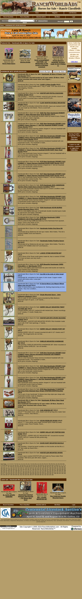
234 (45, 473)
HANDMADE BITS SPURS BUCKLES (15, 25)
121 (33, 468)
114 (16, 468)
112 (11, 468)
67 (54, 465)
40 (6, 465)
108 (2, 468)
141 (16, 469)
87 (24, 466)
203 (36, 472)
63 (47, 465)
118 (26, 468)
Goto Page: (4, 464)
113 (14, 468)
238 (55, 473)
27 (47, 464)
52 (27, 465)
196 (19, 472)
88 (26, 466)
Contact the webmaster (75, 507)
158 (57, 469)
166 (11, 470)
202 (33, 472)
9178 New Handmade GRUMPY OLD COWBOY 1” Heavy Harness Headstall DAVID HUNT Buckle (41, 162)
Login (73, 17)
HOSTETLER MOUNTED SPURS (51, 452)
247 (9, 474)
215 (65, 472)
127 (48, 468)
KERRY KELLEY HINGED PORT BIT (52, 329)
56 (34, 465)
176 (36, 470)
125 (43, 468)
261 (43, 474)
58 (38, 465)
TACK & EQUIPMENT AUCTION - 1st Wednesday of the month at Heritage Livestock (41, 63)
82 (15, 466)
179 (43, 470)
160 (62, 469)
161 (65, 469)
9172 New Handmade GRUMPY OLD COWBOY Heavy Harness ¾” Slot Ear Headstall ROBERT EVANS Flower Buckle (41, 379)
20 (35, 464)
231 (38, 473)
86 (22, 466)
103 (55, 466)
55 (33, 465)
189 (2, 472)
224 (21, 473)
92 (33, 466)
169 (19, 470)
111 (9, 468)
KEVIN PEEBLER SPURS (49, 420)
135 (2, 469)
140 (14, 469)
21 (37, 464)
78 (8, 466)
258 (36, 474)
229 (33, 473)
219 (9, 473)
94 (36, 466)
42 (10, 465)
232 (40, 473)
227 (28, 473)
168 (16, 470)
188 (65, 470)
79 (10, 466)
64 (49, 465)
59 (40, 465)
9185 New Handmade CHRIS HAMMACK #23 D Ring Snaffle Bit (39, 218)
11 (19, 464)
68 (56, 465)
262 (45, 474)
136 (4, 469)
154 (48, 469)
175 (33, 470)
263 (48, 474)
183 (53, 470)
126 (45, 468)
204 (38, 472)
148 (33, 469)
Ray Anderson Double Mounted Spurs (58, 497)
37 (1, 465)
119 (28, 468)
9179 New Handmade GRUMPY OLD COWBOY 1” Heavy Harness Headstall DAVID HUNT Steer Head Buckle (41, 149)
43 (11, 465)
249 (14, 474)
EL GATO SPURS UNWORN (9, 496)
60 (42, 465)
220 (11, 473)
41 (8, 465)
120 (31, 468)
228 (31, 473)
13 (23, 464)
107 (65, 466)
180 (45, 470)
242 (62, 473)
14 (24, 464)
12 (21, 464)
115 (19, 468)
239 (57, 473)
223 (19, 473)
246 (6, 474)
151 (40, 469)
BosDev (4, 528)
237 (53, 473)
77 (6, 466)
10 (17, 464)
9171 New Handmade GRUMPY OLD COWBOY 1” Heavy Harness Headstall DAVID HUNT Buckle (41, 367)
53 (29, 465)
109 (4, 468)
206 (43, 472)
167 (14, 470)
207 (45, 472)
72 (63, 465)
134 (65, 468)
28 (49, 464)
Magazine (54, 12)
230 (36, 473)
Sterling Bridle (25, 62)
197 (21, 472)
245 (4, 474)
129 (53, 468)
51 (26, 465)
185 (57, 470)
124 (40, 468)
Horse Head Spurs (8, 63)
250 (16, 474)
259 (38, 474)
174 (31, 470)
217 (4, 473)
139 (11, 469)
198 (23, 472)
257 (33, 474)
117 (23, 468)
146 (28, 469)
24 (42, 464)
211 (55, 472)
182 (50, 470)
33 (58, 464)
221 (14, 473)
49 (22, 465)
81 (13, 466)
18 (31, 464)
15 (26, 464)
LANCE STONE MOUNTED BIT (50, 253)
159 (60, 469)
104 (57, 466)
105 (60, 466)
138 (9, 469)
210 (53, 472)
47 (19, 465)
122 (36, 468)
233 (43, 473)
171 (23, 470)
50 (24, 465)
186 (60, 470)
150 (38, 469)
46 (17, 465)
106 (62, 466)
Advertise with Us (41, 17)
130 (55, 468)
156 (53, 469)
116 (21, 468)
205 (40, 472)
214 (62, 472)
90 (29, 466)
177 (38, 470)
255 (28, 474)
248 (11, 474)
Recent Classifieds (8, 17)
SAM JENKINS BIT (46, 410)
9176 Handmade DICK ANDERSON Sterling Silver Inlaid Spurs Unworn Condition (41, 186)
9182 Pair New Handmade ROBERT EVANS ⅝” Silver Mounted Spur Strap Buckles (41, 113)
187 (62, 470)
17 (30, 464)
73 (65, 465)
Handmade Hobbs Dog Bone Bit (51, 228)
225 (23, 473)
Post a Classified (24, 17)
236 (50, 473)
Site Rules (57, 17)
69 (58, 465)
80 (11, 466)
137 (6, 469)
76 (4, 466)
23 (40, 464)
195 (16, 472)
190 (4, 472)
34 (60, 464)
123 (38, 468)
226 (26, 473)
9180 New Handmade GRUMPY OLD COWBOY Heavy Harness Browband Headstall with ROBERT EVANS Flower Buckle (41, 137)
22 (39, 464)
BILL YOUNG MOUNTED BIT (42, 498)
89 (27, 466)
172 (26, 470)
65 (50, 465)
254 (26, 474)
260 (40, 474)
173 (28, 470)
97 (42, 466)
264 (50, 474)
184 (55, 470)
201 (31, 472)
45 (15, 465)
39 (4, 465)
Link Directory (72, 12)
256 (31, 474)
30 (53, 464)
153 (45, 469)
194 (14, 472)
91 (31, 466)
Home (37, 12)
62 (45, 465)
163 (4, 470)
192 (9, 472)
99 (45, 466)
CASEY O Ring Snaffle (48, 84)
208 (48, 472)
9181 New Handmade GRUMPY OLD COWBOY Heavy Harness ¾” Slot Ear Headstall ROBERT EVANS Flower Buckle (41, 125)
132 (60, 468)
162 (2, 470)
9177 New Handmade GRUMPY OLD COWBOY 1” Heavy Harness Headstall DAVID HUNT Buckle (41, 174)
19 (33, 464)
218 (6, 473)
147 (31, 469)
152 (43, 469)
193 (11, 472)
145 (26, 469)
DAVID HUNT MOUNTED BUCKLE (52, 443)
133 (62, 468)
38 (3, 465)
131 (57, 468)
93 (34, 466)
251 (19, 474)
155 (50, 469)
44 (13, 465)
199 (26, 472)
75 (3, 466)
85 (20, 466)
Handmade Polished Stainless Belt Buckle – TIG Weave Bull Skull (25, 497)
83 (17, 466)
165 (9, 470)
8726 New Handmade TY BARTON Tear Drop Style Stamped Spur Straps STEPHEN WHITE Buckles (41, 390)
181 (48, 470)
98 (43, 466)
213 (60, 472)
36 (63, 464)
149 (36, 469)
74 (1, 466)
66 (52, 465)
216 (2, 473)
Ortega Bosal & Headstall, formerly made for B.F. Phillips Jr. (58, 63)
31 (54, 464)
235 (48, 473)
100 (48, 466)
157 (55, 469)
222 (16, 473)
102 (52, 466)
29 (51, 464)
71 (61, 465)
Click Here (74, 61)
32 (56, 464)
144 (23, 469)
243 (65, 473)
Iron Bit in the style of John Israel (51, 274)
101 (50, 466)
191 (6, 472)
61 (43, 465)
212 (57, 472)
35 (62, 464)
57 (36, 465)
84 (19, 466)
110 (6, 468)
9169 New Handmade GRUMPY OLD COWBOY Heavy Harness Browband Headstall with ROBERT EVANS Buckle (41, 354)
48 (20, 465)
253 (23, 474)
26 (46, 464)
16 (28, 464)
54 (31, 465)
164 (6, 470)
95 (38, 466)
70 (59, 465)
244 (2, 474)
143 (21, 469)
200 (28, 472)
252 (21, 474)
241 (60, 473)
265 (53, 474)
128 (50, 468)
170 (21, 470)
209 (50, 472)
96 (40, 466)
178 (40, 470)
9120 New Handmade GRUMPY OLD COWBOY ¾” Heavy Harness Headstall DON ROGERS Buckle (41, 197)
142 (19, 469)
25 (44, 464)
